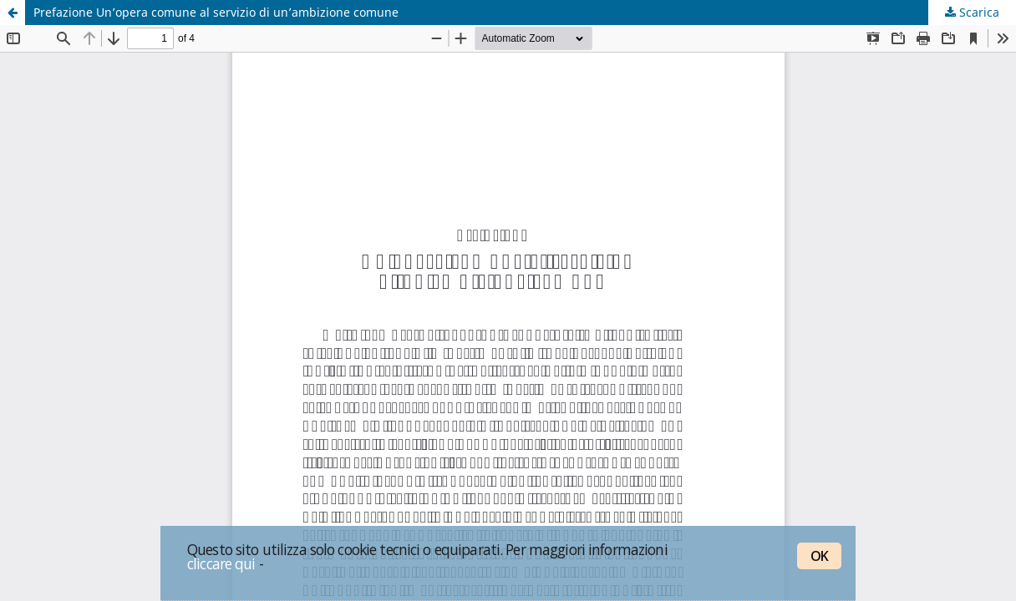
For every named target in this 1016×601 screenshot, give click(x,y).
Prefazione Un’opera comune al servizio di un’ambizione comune (216, 12)
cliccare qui (221, 563)
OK (819, 556)
